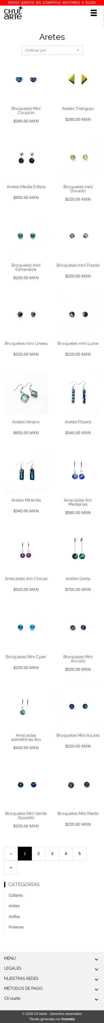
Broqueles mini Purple (78, 265)
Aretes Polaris (78, 421)
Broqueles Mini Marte (77, 813)
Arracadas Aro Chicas (26, 578)
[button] (52, 50)
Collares (16, 895)
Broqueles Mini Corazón (26, 110)
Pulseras (16, 927)
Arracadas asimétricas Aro (26, 737)
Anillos (14, 916)
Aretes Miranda (26, 500)
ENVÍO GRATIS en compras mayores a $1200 (52, 3)
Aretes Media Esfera (26, 186)
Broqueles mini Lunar (78, 343)
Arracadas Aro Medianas (78, 502)
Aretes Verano (26, 421)
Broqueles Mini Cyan (26, 656)
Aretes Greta (78, 578)
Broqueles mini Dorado (78, 188)
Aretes (14, 906)
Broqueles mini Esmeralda (25, 267)
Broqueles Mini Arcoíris (78, 658)
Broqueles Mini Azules (78, 735)
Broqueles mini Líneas (26, 343)
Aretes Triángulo (78, 108)
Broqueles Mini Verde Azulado (26, 815)
